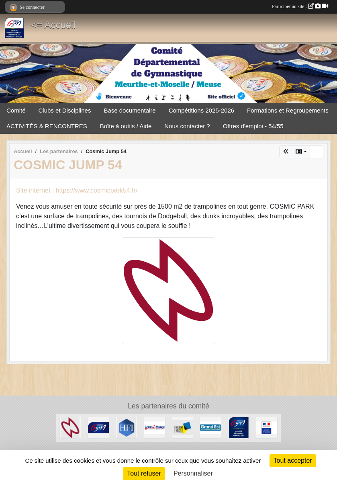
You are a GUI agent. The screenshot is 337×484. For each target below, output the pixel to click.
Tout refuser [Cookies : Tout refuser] (144, 473)
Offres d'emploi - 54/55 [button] (253, 126)
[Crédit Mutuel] (154, 427)
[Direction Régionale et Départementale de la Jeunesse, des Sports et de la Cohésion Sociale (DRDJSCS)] (267, 427)
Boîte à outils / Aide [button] (125, 126)
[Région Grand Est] (210, 427)
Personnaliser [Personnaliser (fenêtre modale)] (193, 473)
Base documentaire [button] (129, 110)
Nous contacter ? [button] (187, 126)
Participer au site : (300, 6)
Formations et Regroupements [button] (288, 110)
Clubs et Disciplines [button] (65, 110)
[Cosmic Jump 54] (70, 427)
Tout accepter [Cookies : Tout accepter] (293, 460)
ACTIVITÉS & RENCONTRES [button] (46, 126)
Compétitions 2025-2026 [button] (201, 110)
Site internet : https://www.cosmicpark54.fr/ (76, 190)
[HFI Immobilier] (126, 427)
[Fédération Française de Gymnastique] (98, 427)
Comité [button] (16, 110)
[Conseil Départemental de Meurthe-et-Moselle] (183, 427)
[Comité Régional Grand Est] (238, 427)
